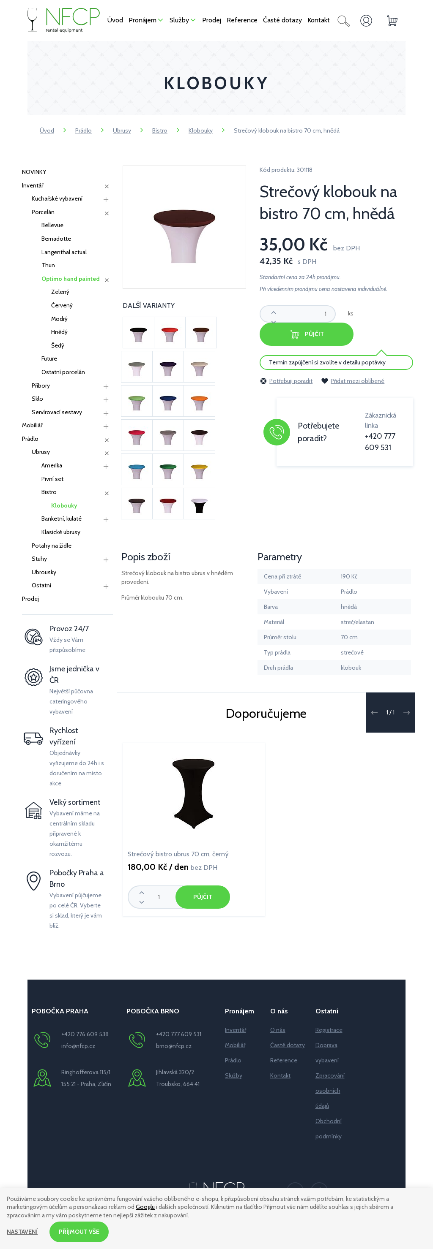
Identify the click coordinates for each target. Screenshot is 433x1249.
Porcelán (43, 212)
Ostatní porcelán (63, 372)
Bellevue (52, 225)
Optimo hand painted (70, 278)
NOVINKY (34, 172)
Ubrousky (44, 572)
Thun (48, 265)
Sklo (37, 398)
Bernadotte (56, 238)
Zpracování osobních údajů (330, 1091)
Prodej (30, 599)
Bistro (159, 130)
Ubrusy (122, 130)
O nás (277, 1030)
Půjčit (306, 334)
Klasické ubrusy (60, 532)
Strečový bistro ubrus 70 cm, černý (178, 854)
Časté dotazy (287, 1045)
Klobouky (201, 130)
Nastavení (22, 1231)
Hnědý (59, 332)
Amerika (51, 465)
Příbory (41, 385)
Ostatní (41, 585)
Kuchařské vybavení (57, 198)
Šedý (57, 345)
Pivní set (52, 479)
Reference (283, 1060)
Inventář (32, 185)
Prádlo (83, 130)
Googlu (145, 1207)
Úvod (47, 130)
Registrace (329, 1030)
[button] (374, 713)
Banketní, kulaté (61, 518)
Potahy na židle (51, 545)
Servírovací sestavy (57, 412)
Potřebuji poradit (286, 381)
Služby (233, 1075)
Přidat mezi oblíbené (352, 381)
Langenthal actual (64, 252)
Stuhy (39, 558)
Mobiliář (32, 425)
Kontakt (280, 1075)
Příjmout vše (79, 1231)
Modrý (59, 319)
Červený (62, 305)
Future (49, 358)
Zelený (60, 292)
